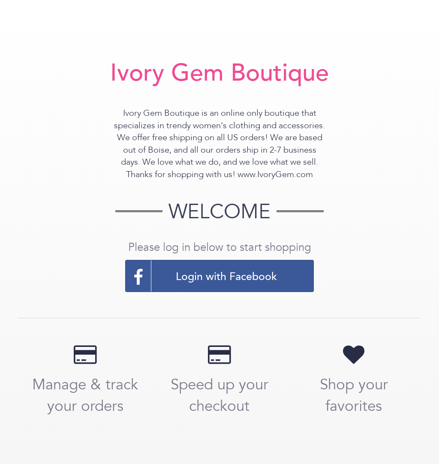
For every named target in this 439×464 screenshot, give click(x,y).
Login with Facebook (201, 276)
